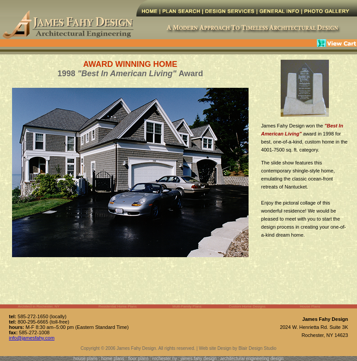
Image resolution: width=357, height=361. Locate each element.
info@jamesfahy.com (31, 337)
